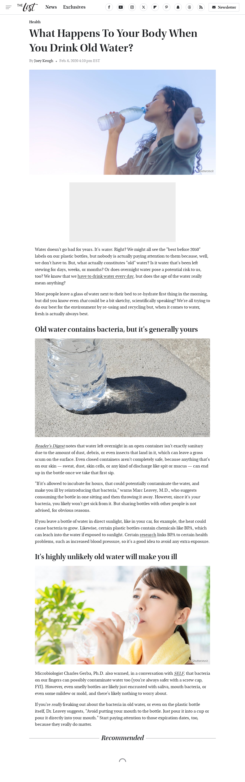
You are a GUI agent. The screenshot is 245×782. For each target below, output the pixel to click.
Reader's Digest (50, 446)
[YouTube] (120, 7)
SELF (179, 673)
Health (35, 22)
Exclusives (74, 7)
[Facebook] (109, 7)
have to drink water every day (106, 276)
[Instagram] (132, 7)
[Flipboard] (155, 7)
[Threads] (189, 7)
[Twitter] (143, 7)
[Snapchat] (178, 7)
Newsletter (224, 7)
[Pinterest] (166, 7)
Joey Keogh (43, 60)
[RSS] (201, 7)
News (51, 7)
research (148, 534)
